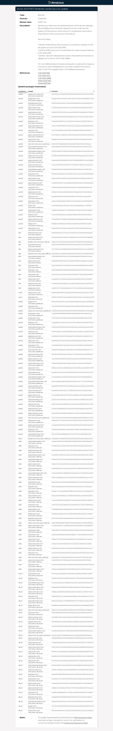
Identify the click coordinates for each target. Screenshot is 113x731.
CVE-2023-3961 (44, 73)
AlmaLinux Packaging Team (76, 723)
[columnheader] (23, 91)
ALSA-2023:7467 (44, 83)
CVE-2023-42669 (44, 78)
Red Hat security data (83, 718)
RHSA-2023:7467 (44, 81)
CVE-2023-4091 (44, 75)
